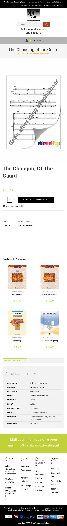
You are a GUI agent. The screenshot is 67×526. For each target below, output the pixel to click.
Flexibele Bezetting (25, 226)
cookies (56, 510)
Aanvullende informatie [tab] (15, 361)
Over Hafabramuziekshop (40, 474)
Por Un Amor (17, 295)
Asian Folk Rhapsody (49, 341)
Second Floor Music (37, 387)
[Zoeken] (46, 24)
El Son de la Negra (49, 295)
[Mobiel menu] (36, 41)
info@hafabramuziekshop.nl (37, 445)
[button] (13, 206)
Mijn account (36, 5)
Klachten (39, 490)
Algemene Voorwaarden (25, 470)
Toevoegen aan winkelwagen (36, 200)
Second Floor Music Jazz (39, 396)
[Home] (19, 54)
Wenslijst (46, 5)
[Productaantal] (9, 200)
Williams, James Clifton (38, 383)
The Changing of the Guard (39, 54)
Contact (27, 5)
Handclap (17, 341)
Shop (21, 5)
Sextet (32, 400)
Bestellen (54, 469)
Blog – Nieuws (57, 5)
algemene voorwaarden (45, 508)
